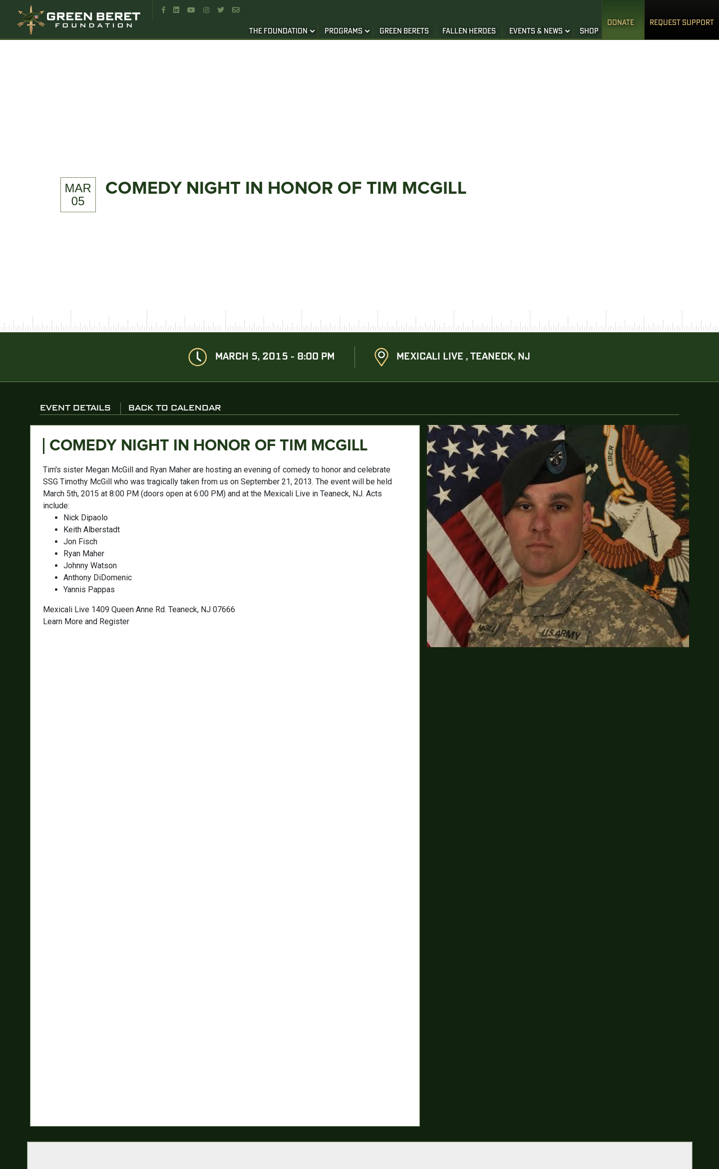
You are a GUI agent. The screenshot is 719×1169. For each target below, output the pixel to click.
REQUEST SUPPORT (682, 23)
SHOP (589, 31)
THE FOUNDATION (278, 31)
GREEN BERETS (404, 31)
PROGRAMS (343, 31)
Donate (620, 23)
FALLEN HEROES (469, 31)
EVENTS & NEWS (536, 31)
